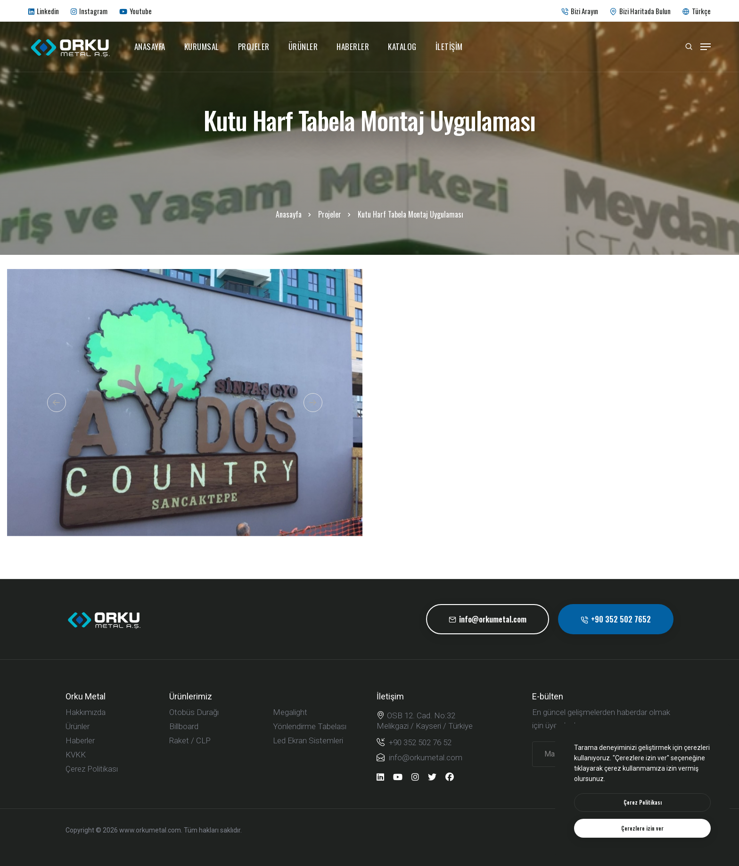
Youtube (135, 11)
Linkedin (43, 11)
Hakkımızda (86, 712)
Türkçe (696, 11)
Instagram (89, 11)
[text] (642, 828)
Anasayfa (149, 46)
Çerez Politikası (92, 769)
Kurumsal (201, 46)
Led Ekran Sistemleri (308, 740)
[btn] (642, 802)
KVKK (76, 754)
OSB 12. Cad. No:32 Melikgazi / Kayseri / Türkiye (425, 720)
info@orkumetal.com (487, 619)
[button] (56, 402)
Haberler (353, 46)
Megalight (290, 712)
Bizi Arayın (579, 11)
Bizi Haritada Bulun (640, 11)
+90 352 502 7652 (616, 619)
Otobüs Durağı (194, 712)
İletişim (449, 46)
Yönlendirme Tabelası (309, 726)
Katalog (402, 46)
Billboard (183, 726)
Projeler (254, 46)
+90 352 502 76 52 (414, 742)
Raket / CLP (190, 740)
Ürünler (303, 46)
